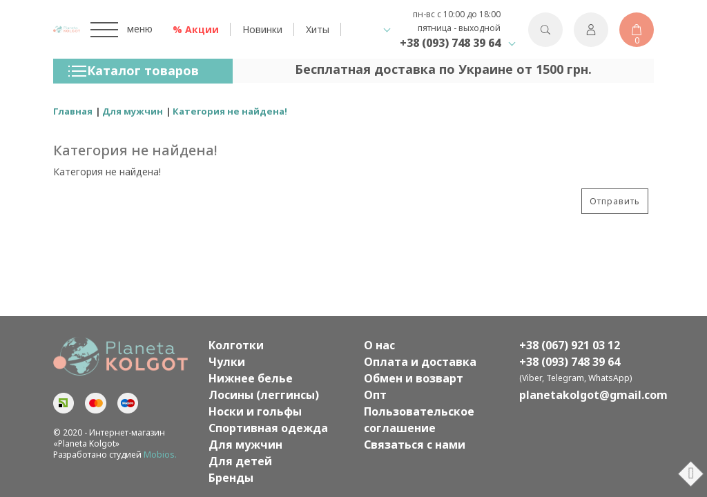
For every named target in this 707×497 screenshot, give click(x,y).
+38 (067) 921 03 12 (569, 345)
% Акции (196, 29)
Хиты (317, 29)
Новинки (262, 29)
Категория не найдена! (230, 111)
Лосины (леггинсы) (264, 394)
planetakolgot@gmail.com (586, 394)
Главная (73, 111)
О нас (379, 345)
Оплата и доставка (420, 361)
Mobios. (160, 454)
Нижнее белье (251, 378)
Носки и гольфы (255, 411)
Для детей (240, 461)
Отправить (615, 201)
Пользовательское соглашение (419, 420)
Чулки (227, 361)
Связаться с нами (414, 444)
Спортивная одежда (268, 428)
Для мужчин (132, 111)
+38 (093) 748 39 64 (450, 42)
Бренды (231, 477)
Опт (375, 394)
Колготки (236, 345)
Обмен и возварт (413, 378)
